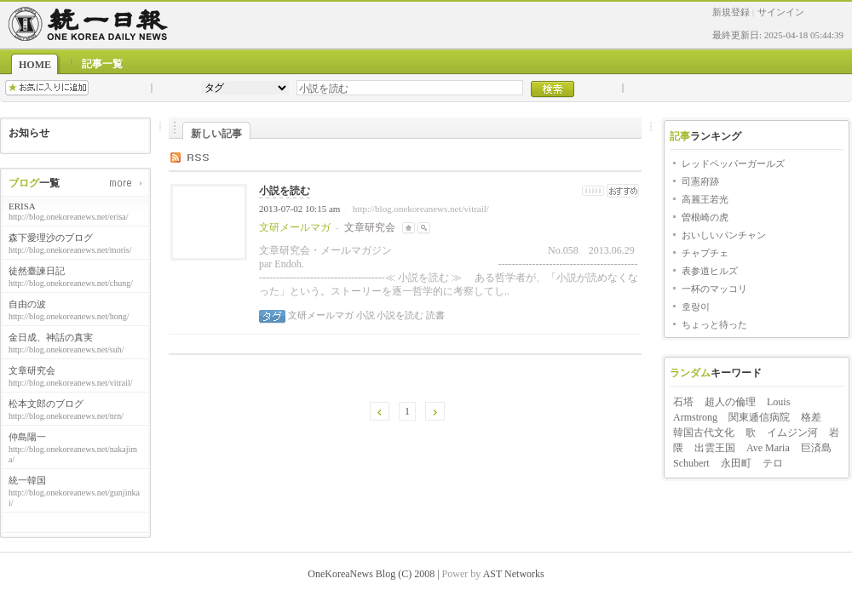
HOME (35, 65)
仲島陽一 (27, 437)
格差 (811, 417)
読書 (434, 315)
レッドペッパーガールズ (733, 163)
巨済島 (816, 448)
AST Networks (513, 574)
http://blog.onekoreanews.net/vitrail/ (421, 208)
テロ (773, 463)
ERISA (22, 206)
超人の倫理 (730, 402)
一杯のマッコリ (714, 289)
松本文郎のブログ (46, 403)
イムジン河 (792, 432)
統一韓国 (27, 480)
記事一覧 (102, 64)
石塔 (683, 402)
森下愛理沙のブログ (51, 237)
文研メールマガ (321, 315)
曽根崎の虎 (705, 217)
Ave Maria (768, 448)
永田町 (736, 463)
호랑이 (696, 306)
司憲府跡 (700, 181)
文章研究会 (32, 370)
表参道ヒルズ (710, 271)
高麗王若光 (705, 199)
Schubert (691, 463)
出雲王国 (714, 448)
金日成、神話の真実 (51, 337)
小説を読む (284, 191)
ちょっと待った (714, 324)
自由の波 (27, 304)
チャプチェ (705, 253)
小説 (364, 315)
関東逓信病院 (759, 417)
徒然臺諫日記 (37, 271)
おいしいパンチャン (724, 235)
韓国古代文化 (703, 432)
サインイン (780, 12)
